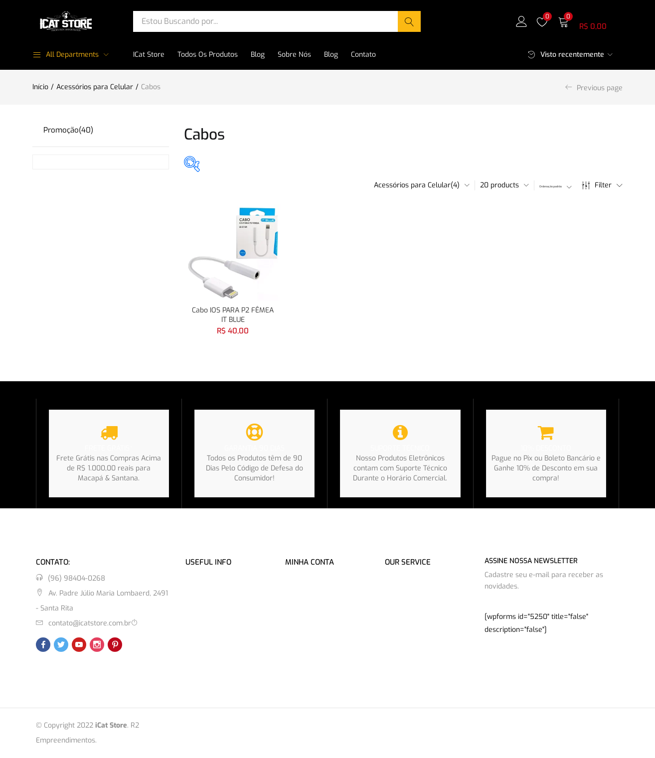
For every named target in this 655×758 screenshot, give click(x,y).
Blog (258, 54)
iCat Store (148, 54)
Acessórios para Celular (94, 87)
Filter (602, 185)
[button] (590, 21)
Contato (363, 54)
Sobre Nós (294, 54)
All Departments (65, 54)
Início (40, 87)
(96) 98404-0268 (76, 578)
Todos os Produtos (207, 54)
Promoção (68, 130)
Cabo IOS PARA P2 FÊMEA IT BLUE (233, 312)
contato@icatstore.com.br (89, 623)
